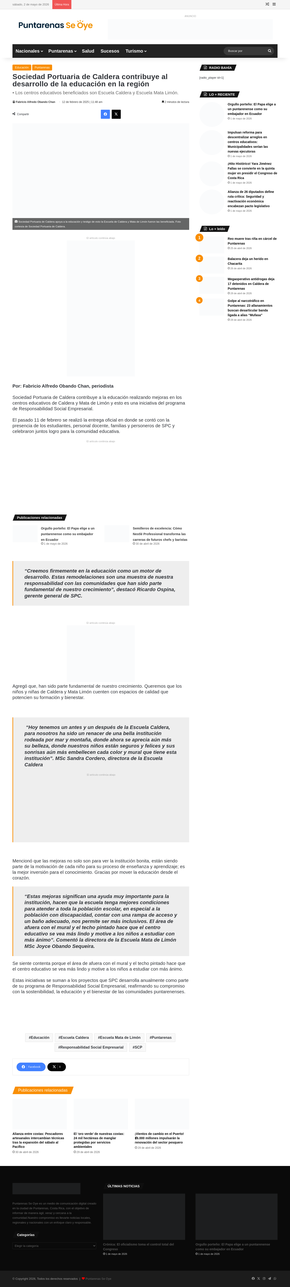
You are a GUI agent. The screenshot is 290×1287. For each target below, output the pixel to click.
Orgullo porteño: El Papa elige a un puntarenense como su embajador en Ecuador (68, 534)
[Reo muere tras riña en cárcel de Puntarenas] (211, 244)
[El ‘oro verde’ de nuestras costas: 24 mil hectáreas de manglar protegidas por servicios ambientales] (101, 1114)
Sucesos (110, 51)
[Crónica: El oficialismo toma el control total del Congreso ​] (144, 1217)
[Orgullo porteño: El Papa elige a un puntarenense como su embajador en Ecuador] (25, 533)
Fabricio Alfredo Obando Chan (35, 102)
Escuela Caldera (74, 1037)
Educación (22, 67)
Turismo (134, 51)
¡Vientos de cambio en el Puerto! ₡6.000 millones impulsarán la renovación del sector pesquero (159, 1138)
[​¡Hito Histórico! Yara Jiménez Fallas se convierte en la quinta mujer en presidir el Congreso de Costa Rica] (211, 173)
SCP (138, 1047)
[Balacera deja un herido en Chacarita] (211, 265)
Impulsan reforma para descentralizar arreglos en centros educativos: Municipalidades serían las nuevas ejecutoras (248, 142)
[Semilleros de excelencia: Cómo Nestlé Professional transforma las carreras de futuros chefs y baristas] (116, 533)
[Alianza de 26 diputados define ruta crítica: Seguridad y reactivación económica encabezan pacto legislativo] (211, 201)
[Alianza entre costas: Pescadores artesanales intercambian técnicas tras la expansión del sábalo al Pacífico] (39, 1114)
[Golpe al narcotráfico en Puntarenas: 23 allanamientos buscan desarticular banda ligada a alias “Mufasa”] (211, 307)
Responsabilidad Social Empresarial (91, 1047)
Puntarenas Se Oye (98, 1278)
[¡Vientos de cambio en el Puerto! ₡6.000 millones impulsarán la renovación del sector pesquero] (162, 1114)
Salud (88, 51)
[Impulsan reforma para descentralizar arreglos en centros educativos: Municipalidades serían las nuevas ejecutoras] (211, 142)
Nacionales (28, 51)
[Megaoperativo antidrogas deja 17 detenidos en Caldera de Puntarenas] (211, 285)
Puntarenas (60, 51)
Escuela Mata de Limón (120, 1037)
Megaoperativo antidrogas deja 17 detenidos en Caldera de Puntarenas (251, 283)
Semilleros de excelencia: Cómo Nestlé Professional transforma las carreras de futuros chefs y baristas (160, 534)
